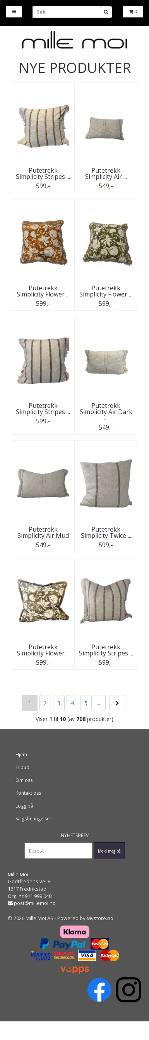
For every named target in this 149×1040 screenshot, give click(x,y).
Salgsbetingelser (33, 818)
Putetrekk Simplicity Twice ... (106, 532)
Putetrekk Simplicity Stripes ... (43, 173)
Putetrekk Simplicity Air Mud (43, 532)
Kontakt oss (28, 793)
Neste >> (117, 703)
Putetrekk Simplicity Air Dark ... (106, 411)
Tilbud (22, 767)
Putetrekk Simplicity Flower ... (43, 291)
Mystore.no (100, 918)
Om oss (24, 780)
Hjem (21, 754)
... (99, 703)
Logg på (24, 806)
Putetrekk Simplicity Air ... (106, 173)
